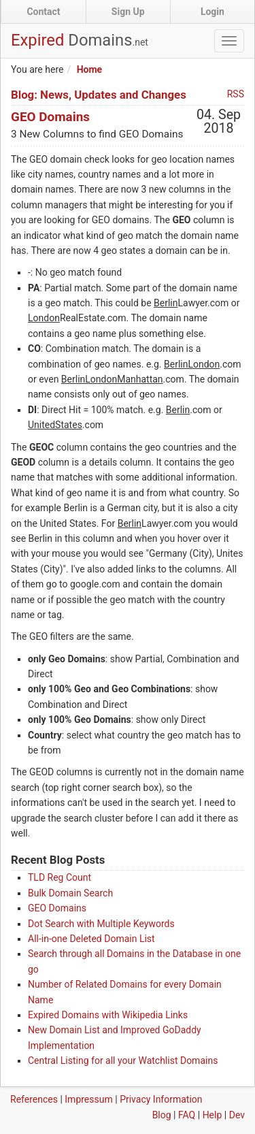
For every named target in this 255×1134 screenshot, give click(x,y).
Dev (237, 1114)
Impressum (88, 1099)
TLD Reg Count (59, 877)
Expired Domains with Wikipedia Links (108, 1014)
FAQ (186, 1114)
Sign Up (128, 11)
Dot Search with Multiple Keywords (101, 923)
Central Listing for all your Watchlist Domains (123, 1060)
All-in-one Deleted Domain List (91, 938)
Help (212, 1114)
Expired (79, 40)
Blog (161, 1114)
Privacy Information (161, 1099)
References (34, 1099)
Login (212, 11)
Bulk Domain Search (70, 893)
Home (89, 69)
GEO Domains (50, 117)
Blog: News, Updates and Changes (98, 94)
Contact (43, 11)
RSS (235, 93)
